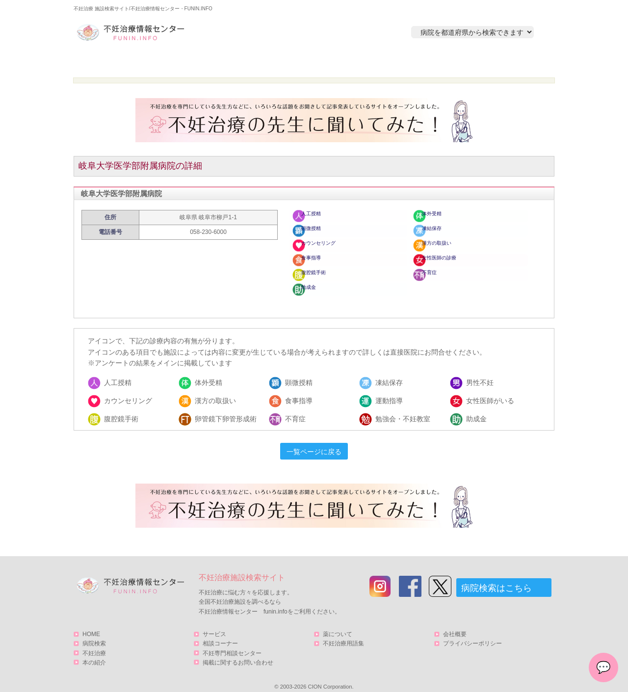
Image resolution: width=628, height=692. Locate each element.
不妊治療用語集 (343, 633)
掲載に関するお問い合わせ (238, 652)
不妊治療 (94, 643)
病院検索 (214, 62)
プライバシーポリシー (472, 633)
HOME (120, 62)
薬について (337, 624)
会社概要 (455, 624)
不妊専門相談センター (232, 643)
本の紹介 (403, 62)
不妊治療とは (309, 62)
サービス (502, 62)
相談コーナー (220, 633)
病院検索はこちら (496, 578)
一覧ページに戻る (314, 442)
